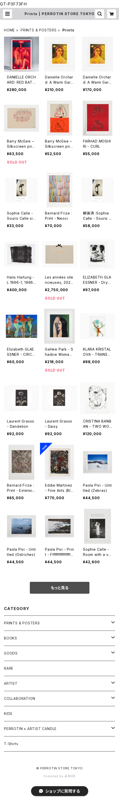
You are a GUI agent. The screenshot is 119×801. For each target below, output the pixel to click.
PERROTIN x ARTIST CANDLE (30, 729)
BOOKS (10, 638)
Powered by (60, 776)
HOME (9, 30)
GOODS (11, 653)
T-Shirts (11, 744)
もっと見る (60, 587)
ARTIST (11, 683)
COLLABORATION (19, 698)
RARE (8, 668)
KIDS (8, 713)
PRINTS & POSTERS (39, 30)
